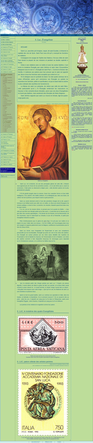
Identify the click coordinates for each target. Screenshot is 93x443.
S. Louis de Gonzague (7, 116)
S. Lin (4, 110)
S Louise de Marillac (7, 120)
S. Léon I (7, 100)
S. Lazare (5, 93)
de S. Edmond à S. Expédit (6, 58)
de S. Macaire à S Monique (7, 134)
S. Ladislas (5, 78)
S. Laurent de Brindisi (7, 90)
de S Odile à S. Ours (5, 139)
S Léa (4, 97)
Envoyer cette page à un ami (6, 168)
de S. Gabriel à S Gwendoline (7, 64)
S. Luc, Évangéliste (7, 122)
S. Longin (5, 111)
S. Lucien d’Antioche (7, 126)
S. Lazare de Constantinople (6, 96)
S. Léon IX (5, 102)
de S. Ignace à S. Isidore (6, 69)
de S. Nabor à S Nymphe (6, 137)
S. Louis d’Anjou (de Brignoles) (7, 115)
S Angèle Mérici (82, 39)
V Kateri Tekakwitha (7, 77)
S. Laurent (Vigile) (6, 88)
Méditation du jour (82, 144)
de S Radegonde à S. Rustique (7, 150)
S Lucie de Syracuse (7, 123)
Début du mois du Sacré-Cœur (82, 81)
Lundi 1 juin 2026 (82, 38)
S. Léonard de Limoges (7, 103)
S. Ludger (5, 130)
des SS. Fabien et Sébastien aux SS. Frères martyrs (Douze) (7, 61)
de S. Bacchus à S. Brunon (6, 49)
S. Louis (4, 112)
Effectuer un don (48, 441)
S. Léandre (5, 99)
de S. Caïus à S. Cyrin (5, 52)
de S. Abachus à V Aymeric (7, 47)
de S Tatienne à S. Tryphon (7, 157)
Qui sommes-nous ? (36, 441)
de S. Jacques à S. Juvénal (6, 71)
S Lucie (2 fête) (6, 125)
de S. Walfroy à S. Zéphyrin (6, 164)
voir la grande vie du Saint (78, 127)
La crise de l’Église (29, 35)
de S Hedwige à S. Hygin (6, 67)
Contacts (59, 441)
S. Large (4, 85)
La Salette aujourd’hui (69, 35)
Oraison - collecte (82, 85)
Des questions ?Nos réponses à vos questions (7, 171)
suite (74, 150)
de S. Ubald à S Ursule (6, 159)
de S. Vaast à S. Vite (5, 162)
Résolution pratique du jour (82, 129)
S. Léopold (5, 107)
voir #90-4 (83, 79)
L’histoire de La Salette (55, 35)
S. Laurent (5, 89)
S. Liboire (5, 108)
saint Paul (46, 221)
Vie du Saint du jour (82, 100)
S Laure (5, 86)
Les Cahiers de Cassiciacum (16, 35)
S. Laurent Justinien (7, 92)
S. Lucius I (5, 128)
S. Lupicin (5, 131)
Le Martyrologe (80, 35)
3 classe (82, 41)
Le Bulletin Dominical (42, 35)
